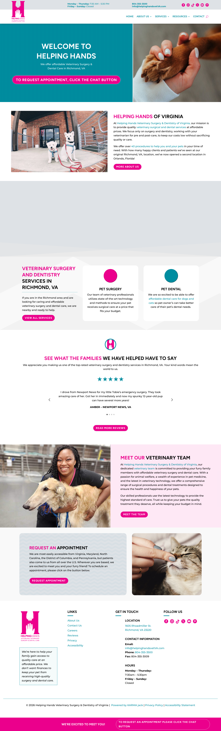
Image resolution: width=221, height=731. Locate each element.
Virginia (192, 464)
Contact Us (74, 625)
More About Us (127, 166)
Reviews (72, 635)
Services (160, 16)
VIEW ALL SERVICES (38, 317)
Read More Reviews (110, 428)
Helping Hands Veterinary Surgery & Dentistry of (155, 464)
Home (129, 16)
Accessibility (75, 645)
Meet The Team (134, 514)
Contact (198, 16)
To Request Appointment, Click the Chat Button (66, 80)
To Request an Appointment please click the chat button (157, 724)
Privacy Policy (154, 705)
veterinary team (144, 468)
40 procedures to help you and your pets (157, 146)
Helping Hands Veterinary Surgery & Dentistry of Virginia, (153, 123)
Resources (180, 16)
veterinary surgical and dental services (161, 127)
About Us (143, 16)
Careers (72, 630)
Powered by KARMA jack (127, 705)
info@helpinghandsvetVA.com (149, 6)
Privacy (72, 640)
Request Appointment (49, 580)
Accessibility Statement (180, 705)
